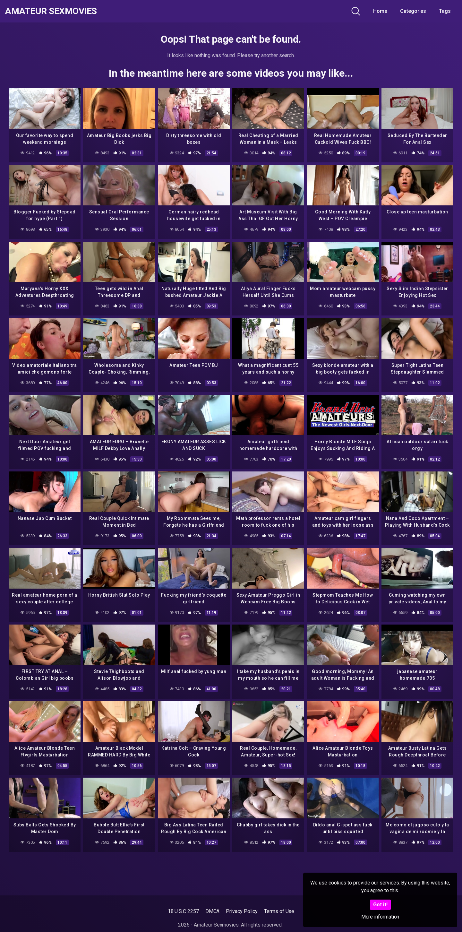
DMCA (212, 911)
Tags (445, 11)
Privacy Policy (242, 911)
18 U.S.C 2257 (183, 911)
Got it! (380, 905)
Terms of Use (279, 911)
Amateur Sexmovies (51, 11)
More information (380, 917)
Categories (413, 11)
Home (380, 11)
